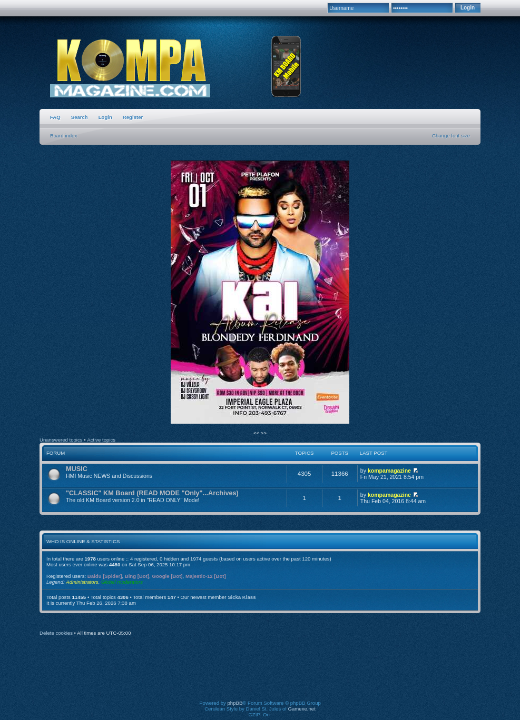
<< (257, 433)
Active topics (101, 440)
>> (264, 433)
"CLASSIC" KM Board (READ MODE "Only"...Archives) (152, 493)
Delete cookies (56, 633)
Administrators (82, 582)
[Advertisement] (260, 675)
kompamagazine (389, 470)
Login (105, 117)
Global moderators (122, 582)
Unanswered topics (61, 440)
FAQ (55, 117)
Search (79, 117)
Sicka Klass (242, 597)
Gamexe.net (302, 709)
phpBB (235, 703)
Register (133, 117)
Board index (63, 135)
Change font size (451, 135)
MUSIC (76, 469)
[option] (260, 293)
